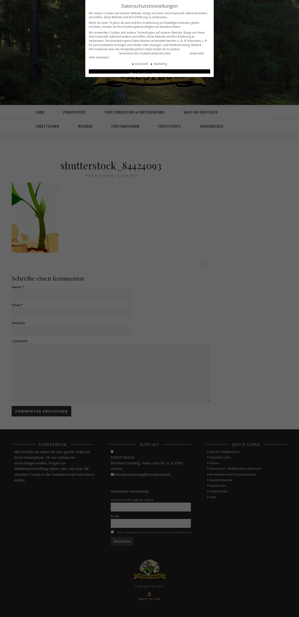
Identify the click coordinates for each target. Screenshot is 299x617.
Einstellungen (180, 52)
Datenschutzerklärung (103, 52)
